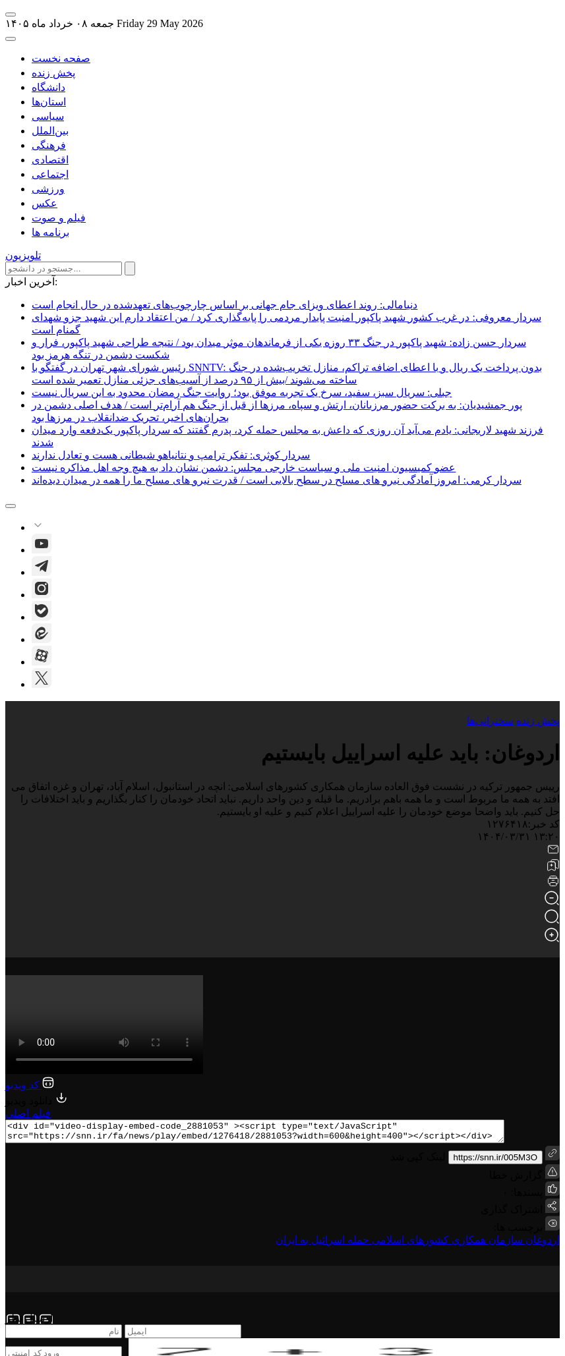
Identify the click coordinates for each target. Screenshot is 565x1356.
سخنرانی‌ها (490, 720)
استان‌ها (49, 101)
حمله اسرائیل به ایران (322, 1243)
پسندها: (525, 1196)
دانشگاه (48, 87)
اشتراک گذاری (512, 1213)
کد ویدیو (29, 1084)
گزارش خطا (524, 1176)
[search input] (63, 268)
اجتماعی (50, 174)
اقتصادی (50, 159)
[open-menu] (10, 14)
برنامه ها (50, 232)
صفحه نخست (61, 58)
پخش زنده (53, 72)
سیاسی (48, 116)
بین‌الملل (50, 130)
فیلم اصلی (28, 1113)
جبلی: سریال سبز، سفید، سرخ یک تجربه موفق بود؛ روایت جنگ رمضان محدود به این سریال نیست (242, 392)
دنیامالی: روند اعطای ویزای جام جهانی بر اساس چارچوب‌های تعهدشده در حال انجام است (224, 304)
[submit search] (130, 268)
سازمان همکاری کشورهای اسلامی (446, 1243)
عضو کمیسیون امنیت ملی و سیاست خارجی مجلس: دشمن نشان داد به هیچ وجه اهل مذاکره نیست (244, 467)
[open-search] (10, 39)
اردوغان (541, 1243)
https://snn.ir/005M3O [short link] (495, 1161)
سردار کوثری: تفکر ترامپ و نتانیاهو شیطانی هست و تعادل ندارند (171, 455)
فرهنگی (49, 145)
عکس (44, 203)
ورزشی (48, 188)
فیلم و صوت (59, 217)
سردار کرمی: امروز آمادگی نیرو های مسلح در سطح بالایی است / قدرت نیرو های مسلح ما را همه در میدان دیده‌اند (276, 480)
